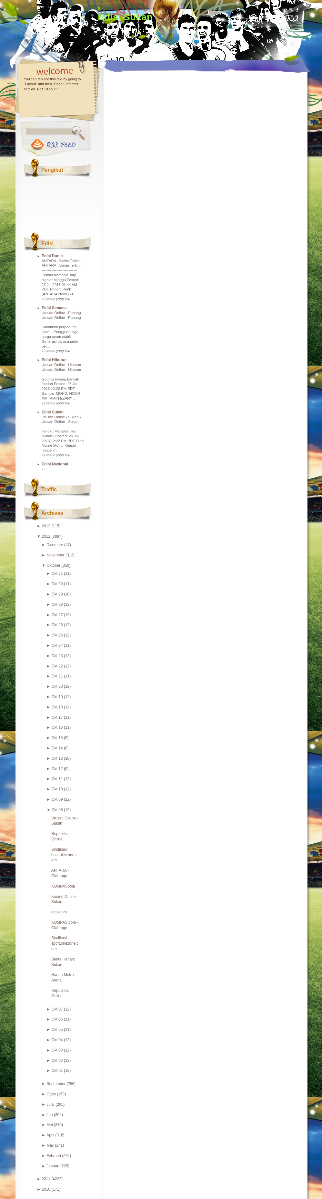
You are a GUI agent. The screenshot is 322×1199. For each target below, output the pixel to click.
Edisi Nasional (55, 464)
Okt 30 (57, 584)
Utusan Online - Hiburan (62, 365)
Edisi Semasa (54, 308)
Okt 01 (57, 1070)
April (50, 1135)
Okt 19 (57, 697)
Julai (50, 1104)
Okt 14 (57, 748)
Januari (52, 1166)
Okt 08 (57, 810)
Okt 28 (57, 604)
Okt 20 (57, 686)
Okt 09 (57, 799)
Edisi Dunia (52, 256)
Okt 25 (57, 635)
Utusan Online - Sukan (61, 417)
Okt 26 (57, 625)
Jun (49, 1115)
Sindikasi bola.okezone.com (64, 855)
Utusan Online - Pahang (62, 313)
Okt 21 (57, 676)
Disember (54, 545)
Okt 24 (57, 645)
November (55, 555)
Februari (53, 1155)
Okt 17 (57, 717)
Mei (49, 1125)
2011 (46, 1179)
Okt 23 (57, 656)
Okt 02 (57, 1060)
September (55, 1084)
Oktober (53, 565)
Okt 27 (57, 615)
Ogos (51, 1094)
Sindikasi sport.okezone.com (65, 943)
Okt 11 (57, 779)
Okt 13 (57, 758)
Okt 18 (57, 707)
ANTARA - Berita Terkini (62, 261)
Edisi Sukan (125, 17)
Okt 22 (57, 666)
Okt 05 (57, 1029)
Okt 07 (57, 1009)
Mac (50, 1145)
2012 (46, 536)
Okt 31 (57, 573)
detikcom (59, 912)
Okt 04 (57, 1040)
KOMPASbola (63, 886)
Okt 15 (57, 738)
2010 (46, 1189)
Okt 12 (57, 769)
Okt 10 (57, 789)
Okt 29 (57, 594)
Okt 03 (57, 1050)
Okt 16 (57, 727)
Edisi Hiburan (54, 360)
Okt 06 (57, 1019)
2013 (46, 526)
